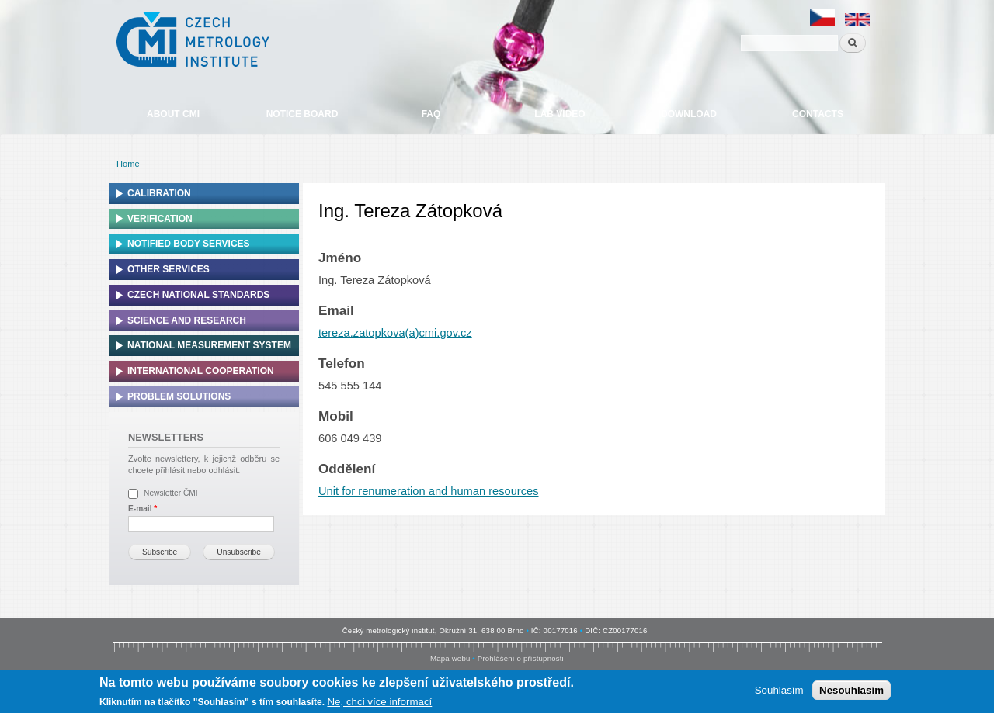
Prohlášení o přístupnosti (521, 658)
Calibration (159, 193)
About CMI (173, 114)
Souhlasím (779, 691)
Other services (168, 269)
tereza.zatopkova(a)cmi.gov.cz (395, 333)
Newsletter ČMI (171, 493)
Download (689, 114)
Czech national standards (198, 294)
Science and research (186, 320)
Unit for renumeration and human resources (428, 491)
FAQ (431, 114)
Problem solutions (179, 396)
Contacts (817, 114)
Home (128, 163)
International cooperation (200, 370)
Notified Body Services (188, 243)
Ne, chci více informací (379, 702)
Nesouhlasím (851, 691)
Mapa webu (450, 658)
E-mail (142, 508)
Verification (160, 218)
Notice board (302, 114)
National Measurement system (209, 345)
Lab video (559, 114)
